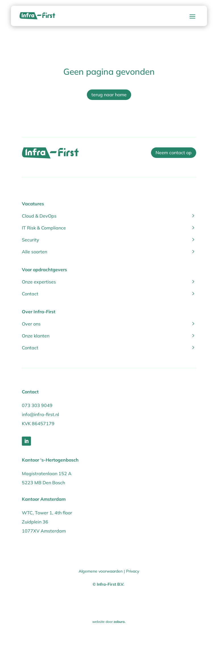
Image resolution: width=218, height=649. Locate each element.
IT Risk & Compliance (109, 227)
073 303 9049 (37, 405)
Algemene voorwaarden (101, 571)
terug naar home (109, 94)
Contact (109, 293)
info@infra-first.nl (40, 414)
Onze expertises (109, 281)
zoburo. (119, 621)
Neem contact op (174, 152)
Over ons (109, 323)
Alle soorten (109, 251)
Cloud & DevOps (109, 216)
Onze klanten (109, 335)
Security (109, 239)
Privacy (132, 571)
